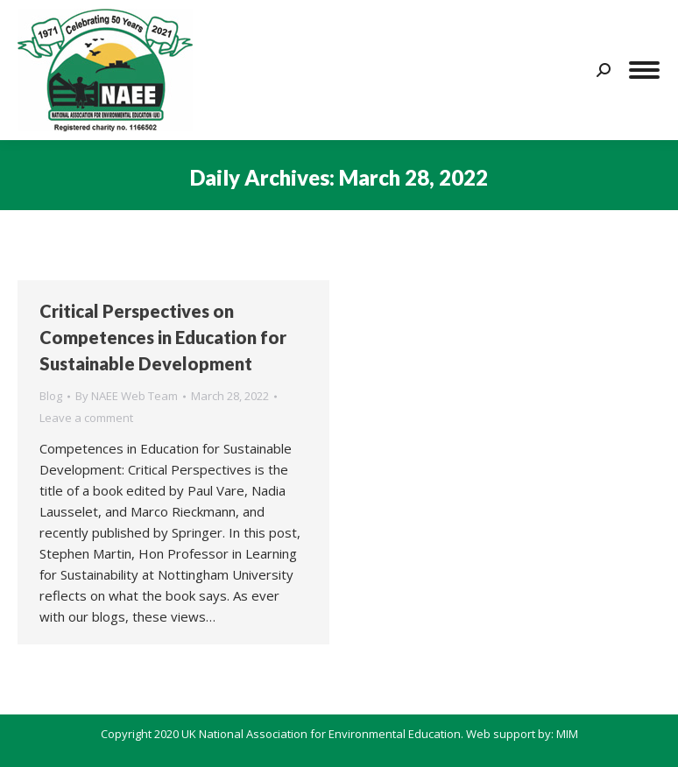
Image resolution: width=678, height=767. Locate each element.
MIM (567, 734)
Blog (50, 396)
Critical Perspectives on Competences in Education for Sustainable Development (162, 337)
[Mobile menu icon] (644, 70)
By (126, 396)
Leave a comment (86, 418)
